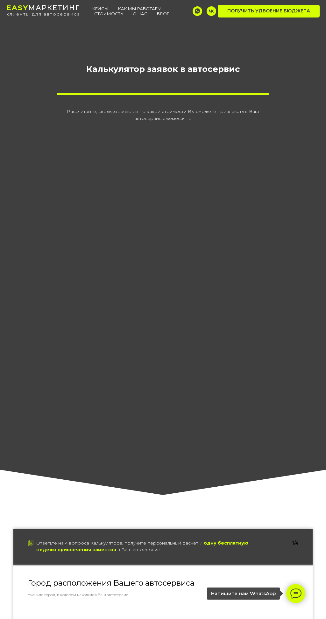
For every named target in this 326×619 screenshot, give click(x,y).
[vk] (211, 11)
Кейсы (100, 8)
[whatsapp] (197, 11)
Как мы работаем (140, 8)
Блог (163, 13)
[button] (269, 11)
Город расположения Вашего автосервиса (111, 583)
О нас (140, 13)
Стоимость (108, 13)
